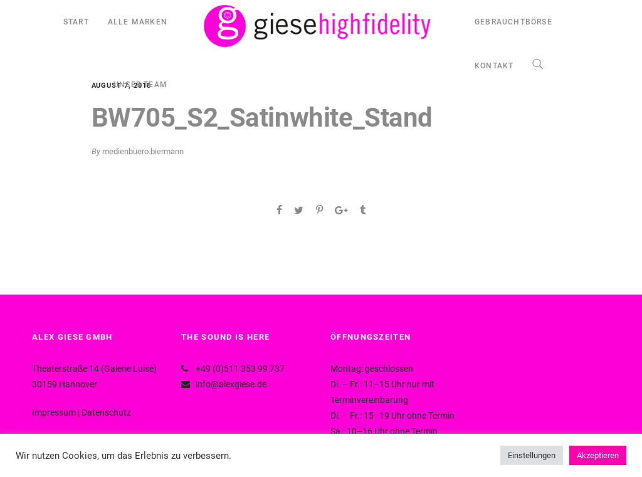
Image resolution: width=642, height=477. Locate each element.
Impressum (54, 412)
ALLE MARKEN (137, 22)
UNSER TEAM (140, 84)
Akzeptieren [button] (598, 455)
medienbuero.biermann (143, 151)
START (76, 22)
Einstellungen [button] (531, 455)
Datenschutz (106, 412)
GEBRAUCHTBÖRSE (513, 22)
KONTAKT (494, 65)
